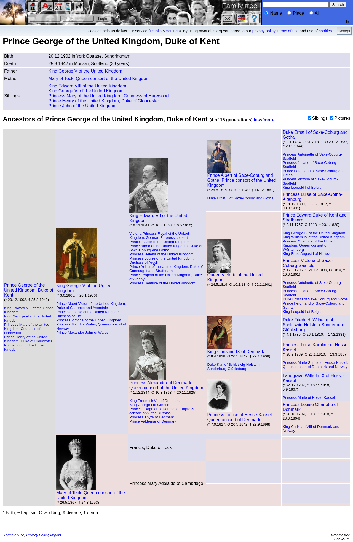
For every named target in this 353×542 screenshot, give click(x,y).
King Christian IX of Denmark (235, 349)
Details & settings (165, 31)
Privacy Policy (37, 535)
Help (347, 22)
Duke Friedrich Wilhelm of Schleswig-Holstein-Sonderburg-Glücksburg (314, 324)
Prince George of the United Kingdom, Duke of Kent (28, 290)
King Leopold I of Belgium (304, 187)
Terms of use (14, 535)
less (258, 120)
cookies (325, 31)
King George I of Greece (149, 405)
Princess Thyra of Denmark (151, 417)
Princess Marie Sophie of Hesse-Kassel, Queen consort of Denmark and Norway (315, 365)
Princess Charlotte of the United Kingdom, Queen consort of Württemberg (309, 245)
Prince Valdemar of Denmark (152, 421)
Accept (344, 31)
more (269, 120)
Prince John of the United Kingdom (83, 105)
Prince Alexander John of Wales (82, 332)
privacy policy (263, 31)
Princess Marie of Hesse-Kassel (309, 398)
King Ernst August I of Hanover (308, 254)
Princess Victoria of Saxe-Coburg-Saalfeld (308, 263)
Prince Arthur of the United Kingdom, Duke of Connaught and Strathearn (166, 269)
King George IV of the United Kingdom (314, 233)
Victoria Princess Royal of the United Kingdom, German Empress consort (159, 235)
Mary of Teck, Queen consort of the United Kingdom (99, 78)
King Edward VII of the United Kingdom (158, 216)
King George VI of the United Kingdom (86, 91)
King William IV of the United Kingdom (314, 237)
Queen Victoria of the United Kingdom (235, 275)
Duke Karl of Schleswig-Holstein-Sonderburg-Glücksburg (234, 366)
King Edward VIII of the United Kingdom (87, 86)
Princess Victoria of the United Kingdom (88, 320)
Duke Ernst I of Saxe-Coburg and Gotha (315, 299)
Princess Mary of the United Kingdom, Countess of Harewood (109, 96)
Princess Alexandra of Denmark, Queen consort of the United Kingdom (166, 383)
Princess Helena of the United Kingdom (161, 254)
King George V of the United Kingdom (85, 71)
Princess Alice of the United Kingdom (159, 242)
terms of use (288, 31)
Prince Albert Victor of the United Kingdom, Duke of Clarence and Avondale (91, 305)
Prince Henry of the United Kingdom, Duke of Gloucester (104, 100)
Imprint (55, 535)
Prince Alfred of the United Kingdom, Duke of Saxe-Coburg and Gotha (165, 248)
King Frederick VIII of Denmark (154, 401)
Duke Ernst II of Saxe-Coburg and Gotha (240, 198)
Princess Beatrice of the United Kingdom (162, 283)
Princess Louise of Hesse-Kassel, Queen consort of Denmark (240, 415)
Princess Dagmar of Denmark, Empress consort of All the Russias (161, 411)
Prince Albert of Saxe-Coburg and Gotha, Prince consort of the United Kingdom (241, 178)
